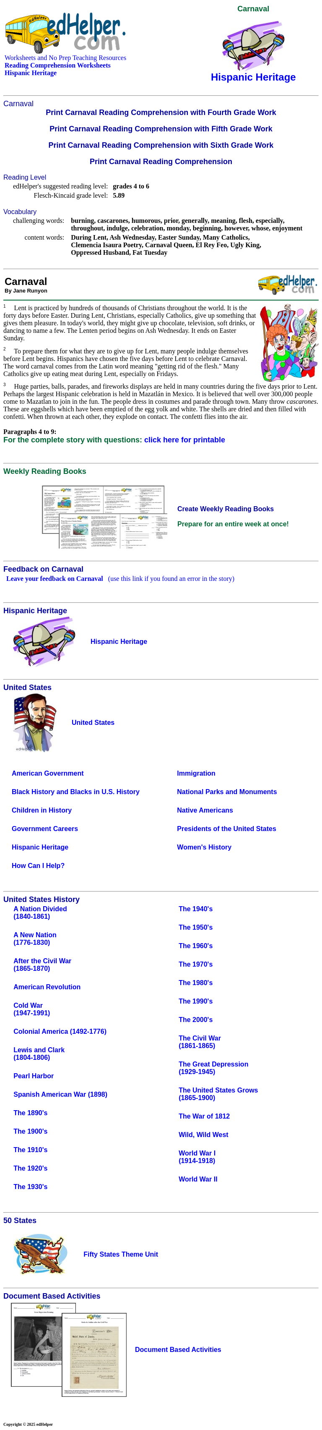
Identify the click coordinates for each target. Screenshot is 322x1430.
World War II (198, 1179)
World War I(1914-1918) (197, 1157)
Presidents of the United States (226, 828)
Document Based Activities (178, 1349)
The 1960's (196, 945)
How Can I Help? (38, 865)
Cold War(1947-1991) (31, 1009)
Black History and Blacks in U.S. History (76, 791)
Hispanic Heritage (40, 847)
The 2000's (196, 1019)
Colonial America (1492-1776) (59, 1031)
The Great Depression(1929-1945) (213, 1068)
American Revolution (46, 987)
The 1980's (196, 982)
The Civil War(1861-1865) (200, 1042)
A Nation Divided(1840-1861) (40, 912)
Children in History (42, 810)
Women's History (204, 847)
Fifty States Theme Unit (120, 1254)
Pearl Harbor (33, 1076)
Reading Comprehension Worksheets (58, 65)
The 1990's (196, 1001)
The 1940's (196, 908)
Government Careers (45, 828)
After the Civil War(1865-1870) (42, 964)
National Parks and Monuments (227, 791)
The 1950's (196, 927)
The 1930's (30, 1186)
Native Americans (205, 810)
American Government (48, 773)
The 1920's (30, 1168)
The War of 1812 (204, 1116)
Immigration (196, 773)
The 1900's (30, 1131)
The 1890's (30, 1112)
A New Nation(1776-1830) (35, 938)
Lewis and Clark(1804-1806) (39, 1053)
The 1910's (30, 1149)
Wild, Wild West (204, 1134)
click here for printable (184, 440)
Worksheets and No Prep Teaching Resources (65, 57)
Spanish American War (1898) (60, 1094)
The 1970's (196, 964)
